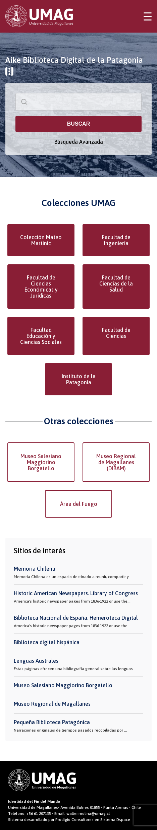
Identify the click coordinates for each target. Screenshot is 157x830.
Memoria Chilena (34, 569)
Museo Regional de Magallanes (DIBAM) (116, 462)
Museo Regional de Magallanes (52, 704)
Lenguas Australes (36, 661)
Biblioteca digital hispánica (47, 642)
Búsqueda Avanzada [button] (78, 142)
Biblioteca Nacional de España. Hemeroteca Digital (76, 618)
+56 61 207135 (39, 813)
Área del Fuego (78, 504)
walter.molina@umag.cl (88, 813)
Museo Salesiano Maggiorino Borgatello (40, 462)
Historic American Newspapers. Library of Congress (76, 593)
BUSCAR (78, 124)
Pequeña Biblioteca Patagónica (52, 722)
